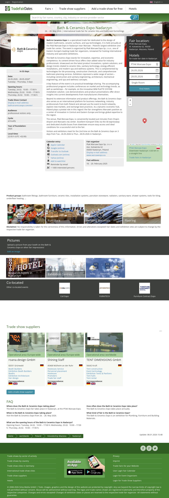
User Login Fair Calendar (124, 470)
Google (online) (57, 148)
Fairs (49, 8)
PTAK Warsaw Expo (137, 148)
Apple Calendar (58, 145)
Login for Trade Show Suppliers (127, 480)
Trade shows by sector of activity (22, 456)
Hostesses (52, 373)
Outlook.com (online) (60, 154)
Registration (17, 2)
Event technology (94, 371)
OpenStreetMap (146, 144)
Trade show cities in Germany (20, 466)
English (158, 2)
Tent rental (92, 378)
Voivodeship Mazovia (56, 436)
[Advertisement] (84, 185)
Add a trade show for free (107, 8)
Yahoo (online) (57, 158)
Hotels (133, 8)
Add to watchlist (58, 161)
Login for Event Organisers (125, 475)
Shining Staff (56, 360)
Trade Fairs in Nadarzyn (140, 157)
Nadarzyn (76, 436)
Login (7, 2)
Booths (12, 373)
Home (10, 436)
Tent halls (91, 375)
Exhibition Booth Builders (20, 371)
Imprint (116, 461)
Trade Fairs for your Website (126, 466)
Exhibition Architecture (19, 375)
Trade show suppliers (72, 8)
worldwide (24, 436)
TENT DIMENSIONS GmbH (104, 360)
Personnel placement (57, 371)
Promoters (52, 375)
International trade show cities (21, 470)
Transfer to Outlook (59, 151)
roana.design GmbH (22, 360)
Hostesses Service (56, 369)
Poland (38, 436)
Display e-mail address (18, 102)
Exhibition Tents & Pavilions (99, 373)
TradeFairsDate (18, 8)
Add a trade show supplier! (20, 392)
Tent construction (95, 369)
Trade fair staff (54, 378)
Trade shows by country (18, 461)
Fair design (14, 378)
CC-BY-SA (159, 144)
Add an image (13, 251)
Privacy (116, 456)
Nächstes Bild (121, 342)
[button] (144, 121)
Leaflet (132, 144)
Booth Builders (15, 369)
